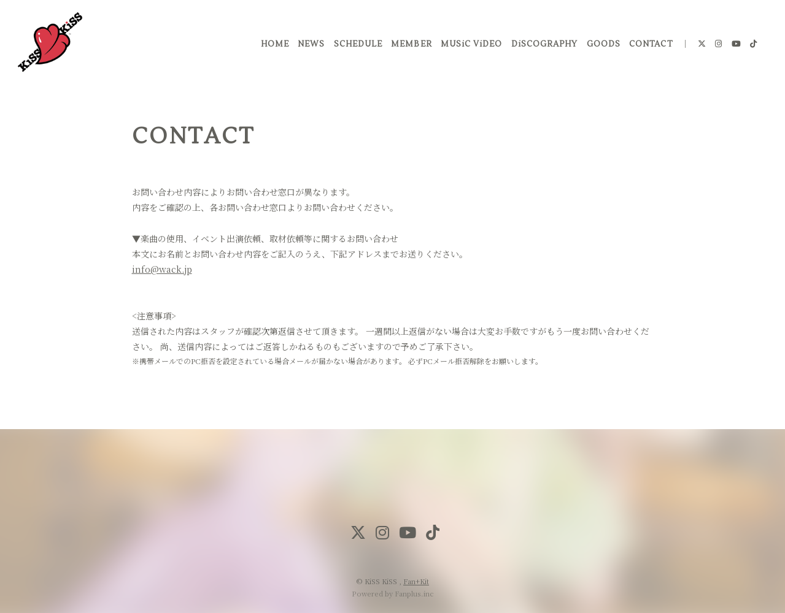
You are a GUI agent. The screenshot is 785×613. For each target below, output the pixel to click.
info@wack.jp (162, 269)
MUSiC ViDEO (469, 48)
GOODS (601, 48)
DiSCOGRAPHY (542, 48)
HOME (272, 48)
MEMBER (409, 48)
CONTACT (648, 48)
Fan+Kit (416, 581)
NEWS (308, 48)
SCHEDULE (355, 48)
